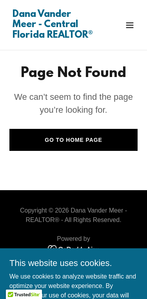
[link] (54, 35)
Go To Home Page (73, 140)
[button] (130, 25)
